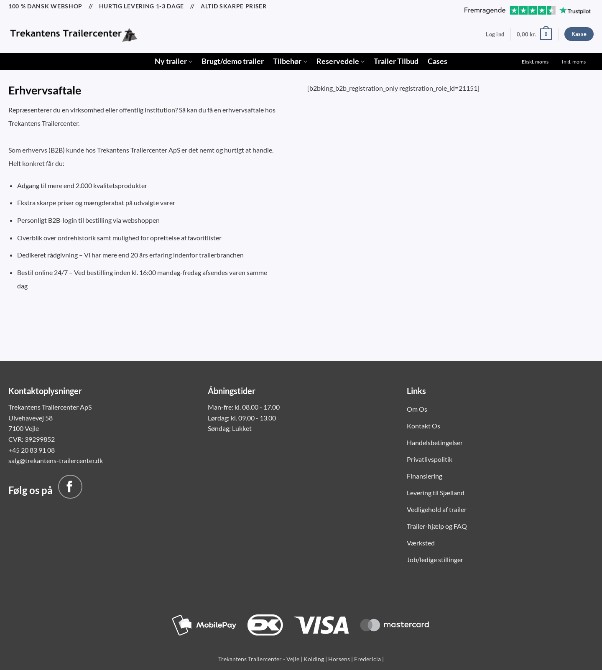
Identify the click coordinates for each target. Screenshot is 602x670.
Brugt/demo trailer (233, 61)
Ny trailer (173, 61)
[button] (495, 34)
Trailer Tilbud (396, 61)
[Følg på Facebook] (70, 487)
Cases (437, 61)
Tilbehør (290, 61)
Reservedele (340, 61)
